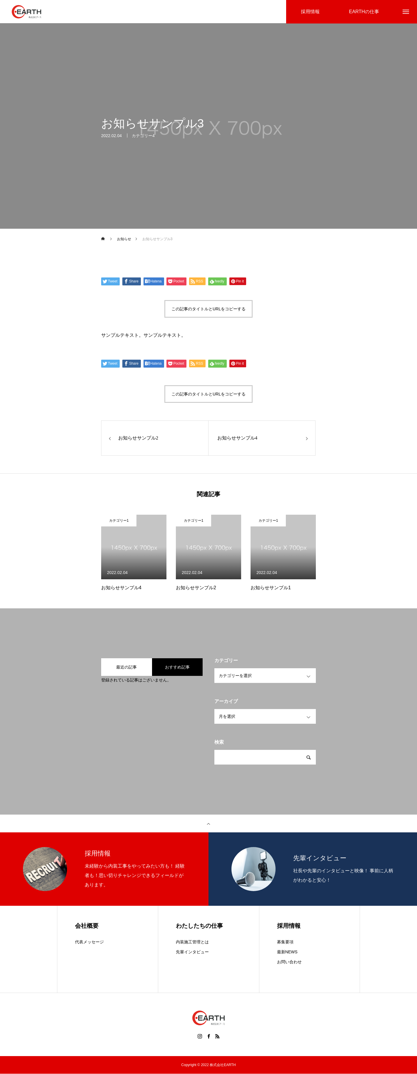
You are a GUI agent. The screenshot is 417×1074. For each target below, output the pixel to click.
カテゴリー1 (119, 521)
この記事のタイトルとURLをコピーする (208, 309)
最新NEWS (287, 952)
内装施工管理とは (192, 942)
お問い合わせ (289, 962)
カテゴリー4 (143, 136)
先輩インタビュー (192, 952)
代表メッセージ (89, 942)
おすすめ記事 (177, 667)
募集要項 (285, 942)
